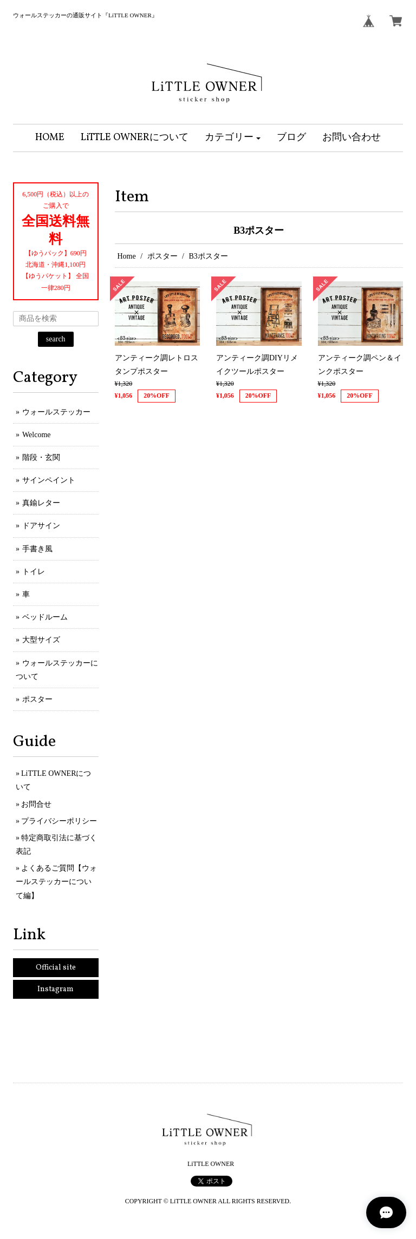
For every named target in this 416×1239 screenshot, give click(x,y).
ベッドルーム (45, 617)
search (56, 339)
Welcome (36, 435)
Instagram (55, 989)
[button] (233, 137)
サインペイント (48, 480)
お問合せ (36, 804)
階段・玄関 (41, 457)
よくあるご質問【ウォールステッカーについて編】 (56, 881)
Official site (56, 968)
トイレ (33, 572)
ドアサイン (41, 526)
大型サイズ (41, 640)
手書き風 (37, 549)
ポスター (162, 256)
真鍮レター (41, 503)
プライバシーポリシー (59, 821)
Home (127, 256)
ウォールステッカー (56, 412)
